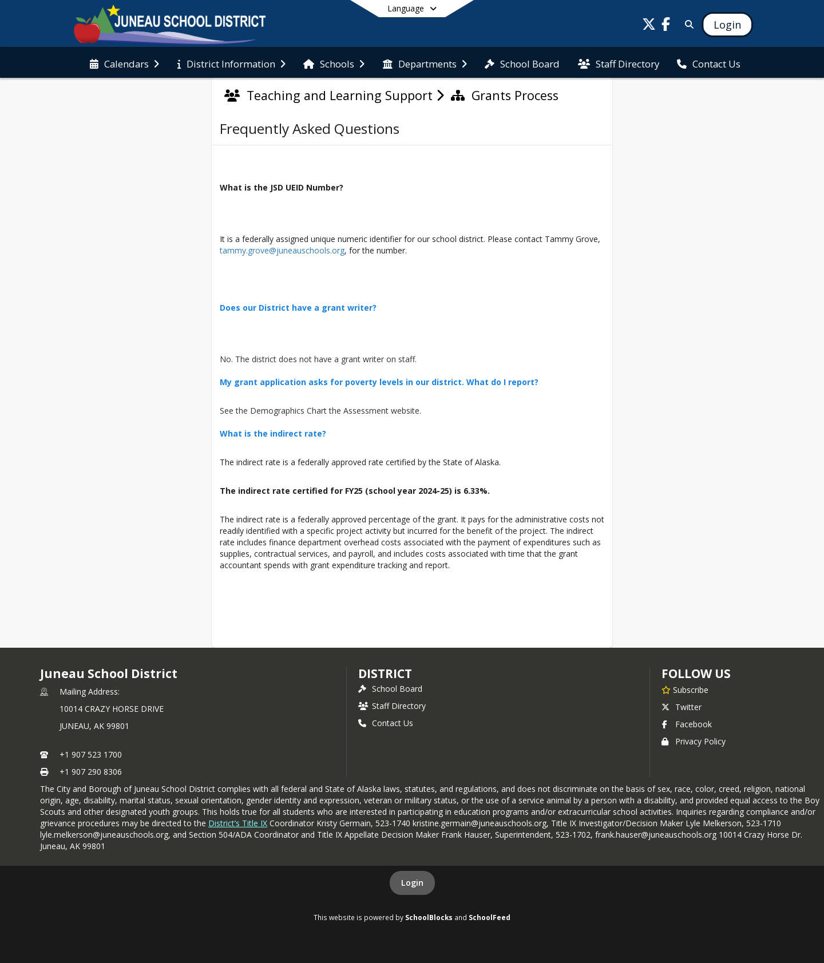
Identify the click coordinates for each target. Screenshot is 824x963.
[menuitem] (124, 63)
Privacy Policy (693, 741)
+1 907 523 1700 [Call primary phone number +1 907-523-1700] (91, 754)
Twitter (681, 707)
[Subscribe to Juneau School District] (684, 689)
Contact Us (385, 723)
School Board (390, 688)
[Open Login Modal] (727, 24)
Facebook (686, 724)
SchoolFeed (489, 917)
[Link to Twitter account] (648, 26)
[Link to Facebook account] (666, 26)
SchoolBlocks (429, 917)
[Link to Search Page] (687, 24)
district (385, 673)
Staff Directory (392, 705)
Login (412, 882)
